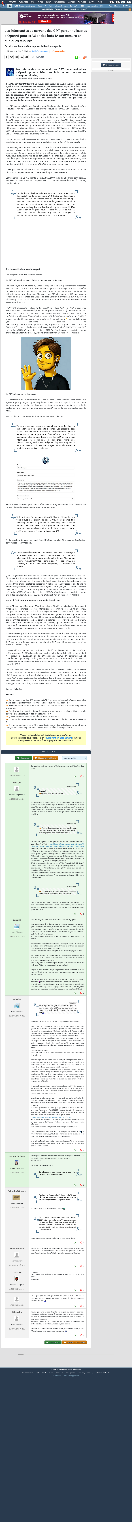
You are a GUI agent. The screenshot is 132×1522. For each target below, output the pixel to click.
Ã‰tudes (82, 2)
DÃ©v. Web (74, 6)
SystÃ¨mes (127, 6)
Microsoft (58, 6)
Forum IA (58, 9)
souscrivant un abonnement (58, 757)
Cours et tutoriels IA (71, 9)
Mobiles (117, 6)
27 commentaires (58, 71)
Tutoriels (23, 2)
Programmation (92, 6)
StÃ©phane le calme (40, 71)
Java (65, 6)
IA (45, 6)
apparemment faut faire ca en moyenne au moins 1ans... (51, 1176)
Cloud (40, 6)
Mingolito (17, 1371)
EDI (82, 6)
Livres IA (84, 9)
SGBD (102, 6)
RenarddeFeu (17, 1308)
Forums (12, 2)
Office (109, 6)
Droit (92, 2)
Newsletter (59, 2)
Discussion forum (111, 65)
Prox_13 (17, 841)
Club (99, 2)
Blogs (40, 2)
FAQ (33, 2)
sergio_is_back (17, 1215)
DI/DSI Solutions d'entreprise (24, 6)
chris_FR (17, 1332)
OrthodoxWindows (17, 1250)
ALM (50, 6)
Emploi (71, 2)
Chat (48, 2)
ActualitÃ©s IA (47, 9)
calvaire (17, 979)
